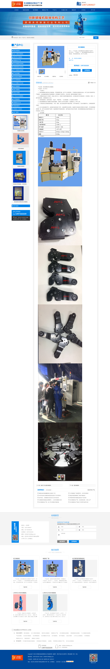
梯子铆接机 (17, 89)
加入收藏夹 (46, 76)
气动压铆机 (17, 73)
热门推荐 (16, 112)
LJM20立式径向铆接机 (49, 593)
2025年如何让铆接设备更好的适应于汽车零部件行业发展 (50, 495)
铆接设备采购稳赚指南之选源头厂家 (47, 493)
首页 (20, 37)
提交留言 (62, 541)
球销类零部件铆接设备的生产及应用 (78, 497)
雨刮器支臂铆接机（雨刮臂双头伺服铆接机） (20, 184)
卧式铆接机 (17, 86)
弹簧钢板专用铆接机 (42, 641)
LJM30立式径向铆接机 (19, 593)
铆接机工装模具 (18, 109)
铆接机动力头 (17, 102)
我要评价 (54, 76)
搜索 (96, 37)
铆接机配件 (17, 105)
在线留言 (55, 515)
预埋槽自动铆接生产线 (58, 641)
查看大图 (39, 76)
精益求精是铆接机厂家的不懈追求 (77, 495)
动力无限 (64, 661)
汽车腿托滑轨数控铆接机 (29, 641)
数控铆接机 (17, 50)
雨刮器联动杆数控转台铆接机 (21, 201)
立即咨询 (87, 70)
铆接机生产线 (17, 60)
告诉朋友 (61, 76)
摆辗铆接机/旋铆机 (19, 66)
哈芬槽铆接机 (17, 79)
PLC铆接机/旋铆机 (19, 70)
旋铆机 (50, 641)
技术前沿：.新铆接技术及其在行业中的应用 (49, 497)
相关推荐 (55, 550)
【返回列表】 (90, 489)
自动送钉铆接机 (18, 76)
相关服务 (16, 205)
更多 (77, 75)
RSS (74, 654)
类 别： (71, 58)
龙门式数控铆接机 (18, 53)
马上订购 (75, 70)
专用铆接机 (17, 99)
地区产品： (71, 60)
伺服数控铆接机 (20, 166)
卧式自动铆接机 (70, 641)
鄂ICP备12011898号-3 (62, 654)
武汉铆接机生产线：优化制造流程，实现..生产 (80, 499)
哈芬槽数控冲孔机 (18, 83)
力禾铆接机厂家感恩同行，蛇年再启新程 (79, 493)
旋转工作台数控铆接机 (46, 485)
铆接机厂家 (46, 558)
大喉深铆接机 (21, 148)
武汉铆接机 (81, 47)
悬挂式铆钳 (17, 92)
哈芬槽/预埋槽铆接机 (78, 558)
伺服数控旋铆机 (20, 130)
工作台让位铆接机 (18, 96)
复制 (75, 75)
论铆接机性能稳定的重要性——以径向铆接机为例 (50, 499)
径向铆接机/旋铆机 (19, 63)
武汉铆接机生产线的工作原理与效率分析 (79, 502)
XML (77, 654)
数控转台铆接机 (30, 37)
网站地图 (70, 654)
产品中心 (24, 37)
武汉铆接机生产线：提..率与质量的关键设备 (49, 502)
